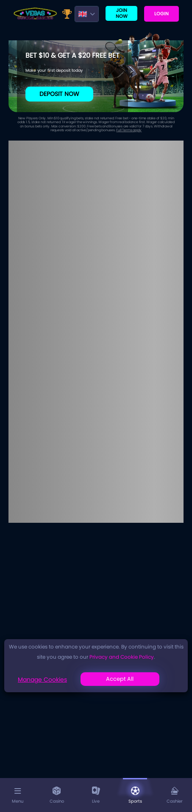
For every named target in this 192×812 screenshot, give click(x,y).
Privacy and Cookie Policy (121, 656)
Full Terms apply (129, 130)
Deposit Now (59, 94)
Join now (122, 13)
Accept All (120, 679)
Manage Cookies (42, 679)
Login (161, 13)
